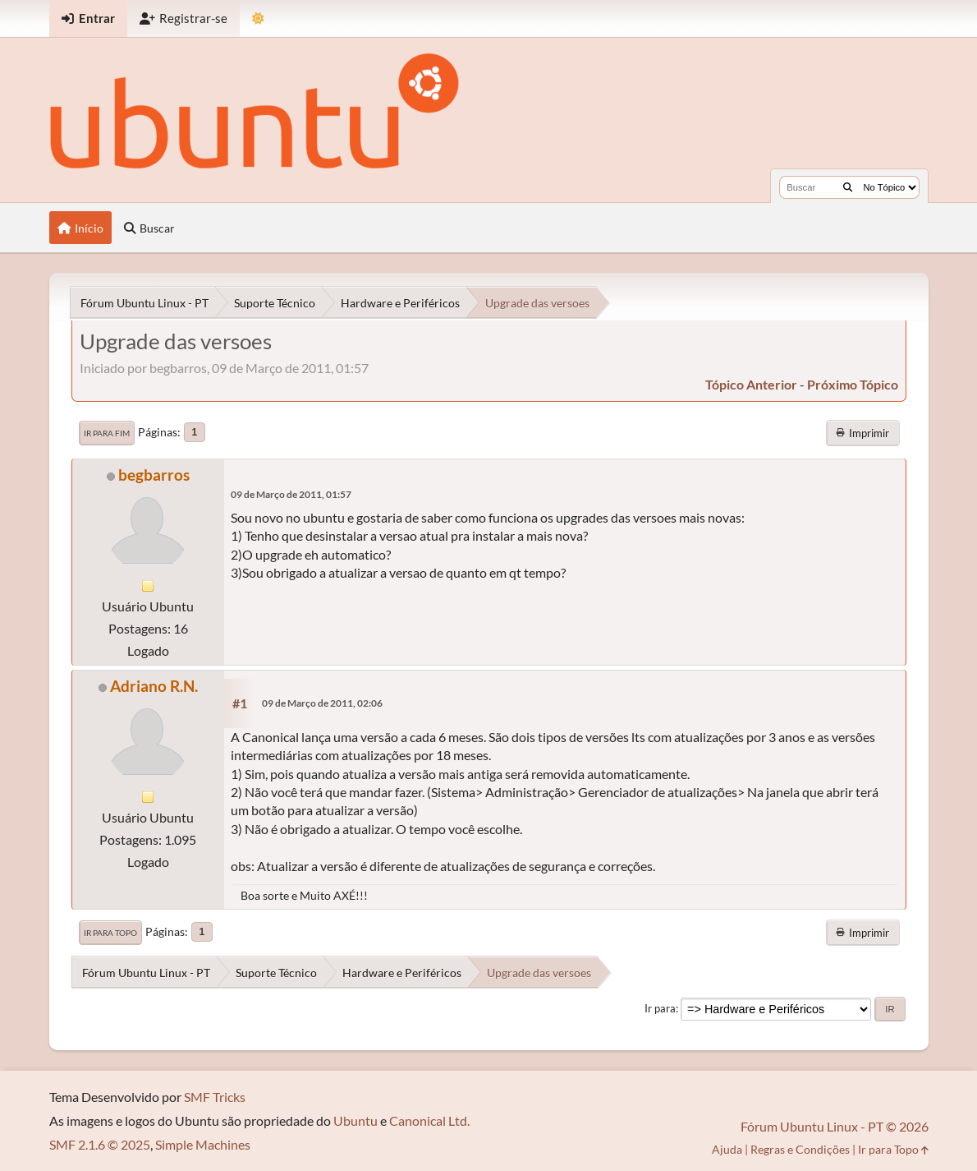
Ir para (660, 1008)
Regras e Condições (800, 1149)
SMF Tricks (214, 1096)
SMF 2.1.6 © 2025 (99, 1144)
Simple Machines (202, 1144)
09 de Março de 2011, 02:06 (322, 703)
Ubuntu (355, 1120)
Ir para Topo (110, 933)
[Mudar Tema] (258, 18)
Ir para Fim (107, 433)
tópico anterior (751, 384)
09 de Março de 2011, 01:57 (291, 494)
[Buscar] (847, 187)
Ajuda (727, 1149)
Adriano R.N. (154, 685)
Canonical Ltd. (429, 1120)
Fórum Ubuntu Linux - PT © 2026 (835, 1126)
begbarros (154, 474)
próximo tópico (852, 384)
